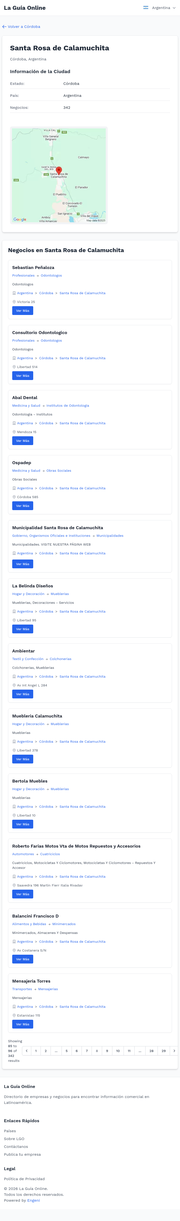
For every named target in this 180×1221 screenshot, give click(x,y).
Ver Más (22, 311)
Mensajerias (48, 989)
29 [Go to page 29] (164, 1051)
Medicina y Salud (27, 405)
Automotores (23, 854)
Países (10, 1131)
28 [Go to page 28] (151, 1051)
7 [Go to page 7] (87, 1051)
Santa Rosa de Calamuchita (83, 293)
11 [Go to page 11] (129, 1051)
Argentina (25, 293)
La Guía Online (25, 7)
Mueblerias (60, 594)
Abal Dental (24, 397)
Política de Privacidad (24, 1178)
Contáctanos (16, 1146)
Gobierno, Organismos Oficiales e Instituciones (52, 536)
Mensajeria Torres (31, 981)
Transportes (22, 989)
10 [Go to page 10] (118, 1051)
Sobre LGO (14, 1138)
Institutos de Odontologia (67, 405)
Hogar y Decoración (29, 594)
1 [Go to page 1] (36, 1051)
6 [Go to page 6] (77, 1051)
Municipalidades (109, 536)
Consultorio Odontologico (39, 332)
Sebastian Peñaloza (33, 267)
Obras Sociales (58, 470)
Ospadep (21, 462)
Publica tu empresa (22, 1154)
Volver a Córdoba (21, 26)
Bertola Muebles (29, 781)
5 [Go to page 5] (67, 1051)
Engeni (33, 1200)
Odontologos (51, 275)
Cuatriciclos (50, 854)
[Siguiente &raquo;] (174, 1050)
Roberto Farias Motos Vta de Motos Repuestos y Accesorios (76, 846)
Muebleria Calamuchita (37, 715)
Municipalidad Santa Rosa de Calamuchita (57, 527)
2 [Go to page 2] (46, 1051)
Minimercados (63, 924)
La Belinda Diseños (32, 585)
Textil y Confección (28, 659)
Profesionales (24, 275)
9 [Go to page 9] (107, 1051)
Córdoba (46, 293)
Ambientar (23, 650)
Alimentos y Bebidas (29, 924)
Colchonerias (61, 659)
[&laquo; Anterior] (26, 1050)
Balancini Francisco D (35, 916)
